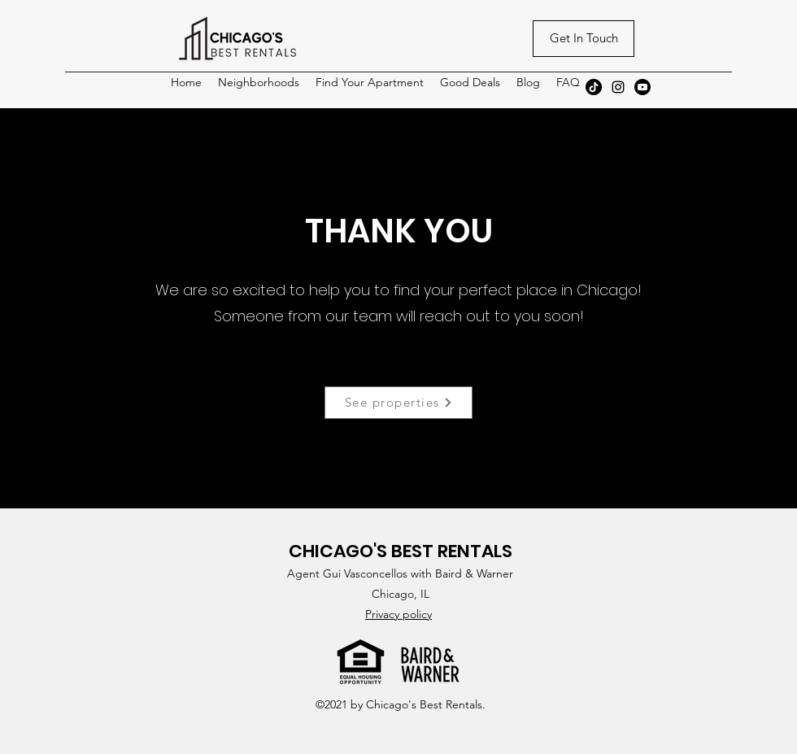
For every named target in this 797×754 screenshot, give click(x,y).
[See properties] (398, 402)
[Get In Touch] (583, 38)
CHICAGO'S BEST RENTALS (400, 551)
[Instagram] (618, 87)
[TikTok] (594, 87)
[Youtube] (642, 87)
